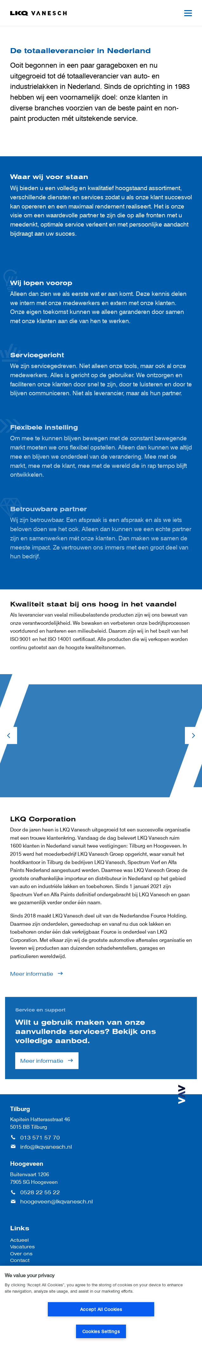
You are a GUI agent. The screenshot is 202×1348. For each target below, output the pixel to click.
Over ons (21, 1253)
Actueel (19, 1240)
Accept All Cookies (101, 1309)
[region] (101, 1307)
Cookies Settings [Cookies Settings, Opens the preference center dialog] (101, 1331)
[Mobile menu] (188, 13)
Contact (19, 1260)
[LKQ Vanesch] (38, 13)
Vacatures (22, 1246)
